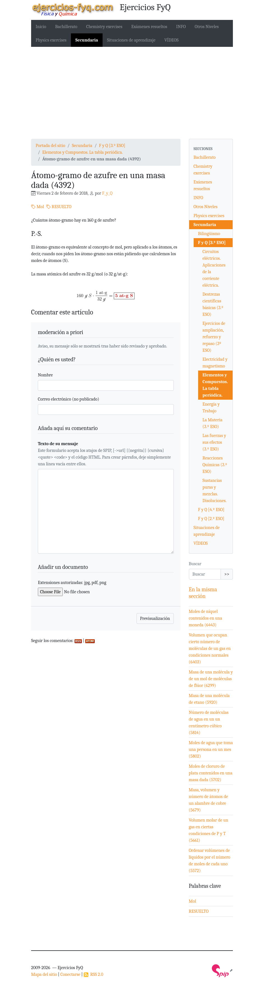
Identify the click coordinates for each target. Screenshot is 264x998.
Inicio (41, 26)
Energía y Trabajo (211, 407)
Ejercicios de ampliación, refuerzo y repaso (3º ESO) (214, 337)
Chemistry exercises (104, 26)
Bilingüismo (209, 233)
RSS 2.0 (93, 974)
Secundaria (86, 40)
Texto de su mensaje (58, 443)
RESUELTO (58, 206)
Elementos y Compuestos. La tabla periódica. (82, 152)
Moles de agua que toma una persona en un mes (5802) (211, 749)
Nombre (45, 375)
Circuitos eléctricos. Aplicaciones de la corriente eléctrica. (214, 268)
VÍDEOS (171, 40)
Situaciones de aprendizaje (131, 40)
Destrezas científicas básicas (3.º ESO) (213, 304)
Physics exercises (51, 40)
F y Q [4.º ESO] (211, 509)
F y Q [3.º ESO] (112, 145)
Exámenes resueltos (149, 26)
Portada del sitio (50, 145)
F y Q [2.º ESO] (211, 518)
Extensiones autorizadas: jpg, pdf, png (72, 582)
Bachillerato (66, 26)
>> (226, 574)
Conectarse (70, 974)
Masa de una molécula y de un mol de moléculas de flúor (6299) (211, 679)
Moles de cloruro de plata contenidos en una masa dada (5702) (211, 773)
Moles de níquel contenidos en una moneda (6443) (205, 618)
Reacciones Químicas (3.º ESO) (215, 465)
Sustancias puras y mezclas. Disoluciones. (215, 490)
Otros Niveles (207, 26)
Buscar (195, 563)
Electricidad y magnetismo (215, 363)
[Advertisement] (132, 93)
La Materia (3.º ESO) (213, 423)
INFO (181, 26)
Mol (37, 206)
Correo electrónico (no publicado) (68, 399)
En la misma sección (203, 592)
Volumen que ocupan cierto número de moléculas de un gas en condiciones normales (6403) (210, 648)
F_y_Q (107, 193)
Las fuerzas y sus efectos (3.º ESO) (214, 442)
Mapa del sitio (44, 974)
